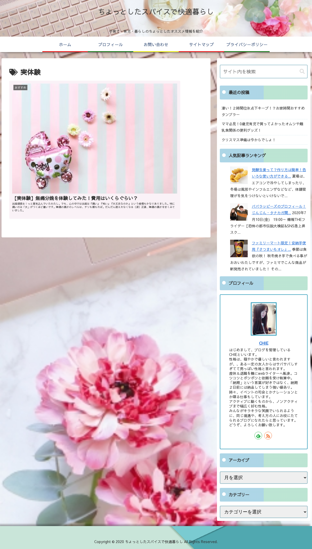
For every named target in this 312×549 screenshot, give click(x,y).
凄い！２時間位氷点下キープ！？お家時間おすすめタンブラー (263, 111)
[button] (302, 71)
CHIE (263, 343)
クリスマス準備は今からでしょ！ (249, 139)
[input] (264, 71)
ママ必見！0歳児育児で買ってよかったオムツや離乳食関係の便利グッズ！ (262, 127)
